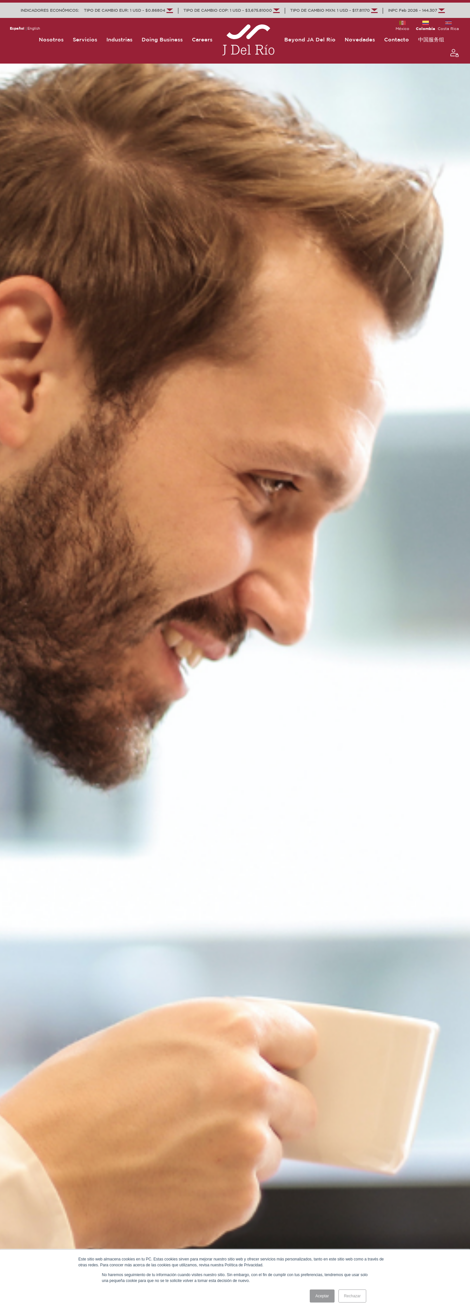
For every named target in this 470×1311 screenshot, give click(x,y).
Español (17, 28)
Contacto (396, 39)
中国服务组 (431, 39)
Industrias (119, 39)
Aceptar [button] (322, 1296)
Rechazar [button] (352, 1296)
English (33, 28)
